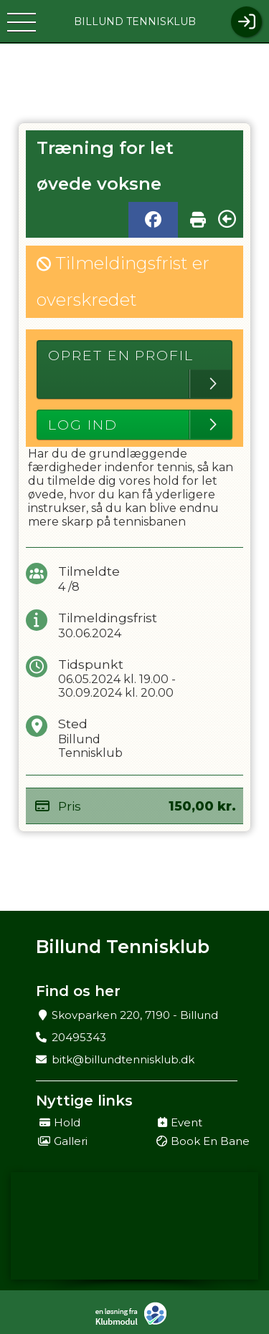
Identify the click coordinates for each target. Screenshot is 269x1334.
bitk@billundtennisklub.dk (123, 1059)
